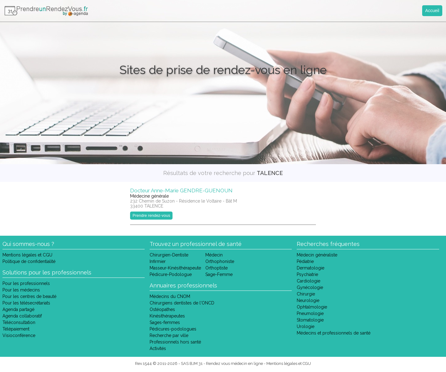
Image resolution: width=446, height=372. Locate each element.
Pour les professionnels (26, 283)
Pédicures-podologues (173, 328)
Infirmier (158, 261)
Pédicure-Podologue (171, 274)
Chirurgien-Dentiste (169, 254)
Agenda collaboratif (22, 315)
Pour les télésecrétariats (26, 302)
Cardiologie (308, 280)
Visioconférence (18, 335)
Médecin (214, 254)
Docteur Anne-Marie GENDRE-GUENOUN (181, 190)
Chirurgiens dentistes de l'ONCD (182, 302)
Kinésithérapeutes (167, 315)
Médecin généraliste (317, 254)
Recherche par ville (169, 335)
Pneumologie (310, 313)
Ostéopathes (162, 309)
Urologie (305, 326)
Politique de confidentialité (28, 261)
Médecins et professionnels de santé (333, 332)
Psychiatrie (307, 274)
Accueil (432, 10)
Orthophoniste (219, 261)
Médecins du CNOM (170, 296)
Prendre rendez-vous (151, 215)
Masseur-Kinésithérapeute (175, 267)
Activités (158, 348)
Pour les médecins (21, 289)
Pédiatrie (305, 261)
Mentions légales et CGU (27, 254)
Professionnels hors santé (175, 341)
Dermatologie (310, 267)
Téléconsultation (18, 322)
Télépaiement (15, 328)
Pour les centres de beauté (29, 296)
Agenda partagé (18, 309)
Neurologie (308, 300)
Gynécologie (310, 287)
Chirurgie (306, 293)
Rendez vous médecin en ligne (234, 363)
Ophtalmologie (312, 306)
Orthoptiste (216, 267)
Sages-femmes (165, 322)
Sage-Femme (219, 274)
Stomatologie (310, 319)
